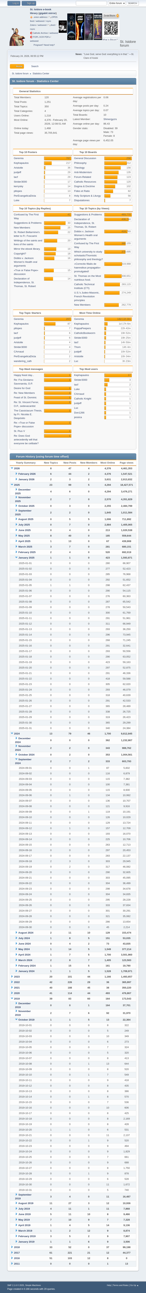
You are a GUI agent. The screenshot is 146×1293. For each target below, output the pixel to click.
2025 (17, 484)
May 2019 (24, 1219)
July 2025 (24, 524)
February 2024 (27, 965)
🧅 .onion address (38, 17)
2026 (17, 468)
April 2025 (24, 541)
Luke (16, 200)
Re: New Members (24, 393)
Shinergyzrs (110, 119)
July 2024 (24, 938)
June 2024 (24, 943)
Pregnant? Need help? (44, 45)
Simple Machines (33, 1285)
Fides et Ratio (82, 191)
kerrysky (18, 186)
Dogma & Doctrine (84, 186)
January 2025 (26, 557)
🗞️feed (51, 25)
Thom (77, 347)
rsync (48, 21)
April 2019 (24, 1225)
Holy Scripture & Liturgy (87, 195)
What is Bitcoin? (110, 39)
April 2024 (24, 954)
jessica (78, 417)
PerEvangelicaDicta (25, 195)
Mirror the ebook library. (27, 248)
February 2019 (27, 1236)
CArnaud (19, 351)
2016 (17, 1258)
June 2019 (24, 1214)
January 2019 (26, 1241)
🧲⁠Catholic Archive (39, 33)
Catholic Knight (82, 398)
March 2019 (25, 1230)
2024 (17, 733)
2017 (17, 1252)
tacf (16, 177)
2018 (17, 1247)
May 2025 (24, 535)
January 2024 (26, 971)
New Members (22, 227)
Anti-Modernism (83, 172)
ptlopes (18, 191)
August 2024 (25, 932)
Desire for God (22, 388)
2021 (17, 987)
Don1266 (79, 412)
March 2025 (25, 546)
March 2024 (25, 960)
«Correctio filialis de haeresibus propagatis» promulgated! (87, 267)
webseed (40, 21)
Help (109, 1285)
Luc (76, 361)
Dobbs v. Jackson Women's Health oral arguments (25, 262)
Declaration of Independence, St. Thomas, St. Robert (25, 282)
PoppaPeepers (82, 328)
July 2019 (24, 1208)
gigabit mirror (47, 13)
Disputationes (82, 200)
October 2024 (26, 754)
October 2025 (26, 505)
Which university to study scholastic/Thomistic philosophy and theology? (88, 255)
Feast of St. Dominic (25, 397)
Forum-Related (82, 177)
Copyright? (20, 253)
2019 (17, 998)
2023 (17, 976)
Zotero (33, 25)
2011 (17, 1263)
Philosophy (80, 163)
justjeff (17, 172)
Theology (79, 167)
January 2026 (26, 479)
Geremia (19, 158)
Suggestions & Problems (28, 222)
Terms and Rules (120, 1285)
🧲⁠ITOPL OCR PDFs (40, 37)
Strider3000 (20, 181)
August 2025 (25, 519)
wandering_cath (23, 361)
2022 (17, 982)
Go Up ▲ (134, 1285)
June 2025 (24, 530)
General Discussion (85, 158)
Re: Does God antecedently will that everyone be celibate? (26, 439)
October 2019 (26, 1019)
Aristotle (18, 167)
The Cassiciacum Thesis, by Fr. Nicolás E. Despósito (28, 414)
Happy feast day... (24, 375)
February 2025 (27, 552)
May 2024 (24, 949)
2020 (17, 993)
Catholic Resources (85, 181)
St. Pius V (19, 431)
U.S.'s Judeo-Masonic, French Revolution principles (86, 296)
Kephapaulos (21, 163)
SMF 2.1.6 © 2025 (15, 1285)
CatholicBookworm (84, 333)
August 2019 (25, 1203)
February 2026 (27, 473)
